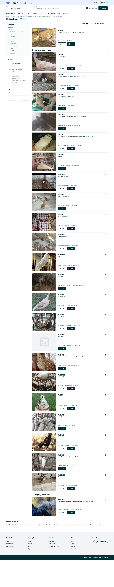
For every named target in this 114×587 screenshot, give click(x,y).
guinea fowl (66, 549)
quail (8, 549)
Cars (29, 13)
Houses (43, 13)
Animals (13, 38)
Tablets (58, 13)
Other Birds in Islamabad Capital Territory (27, 38)
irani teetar (73, 549)
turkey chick (41, 549)
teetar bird (48, 549)
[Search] (103, 8)
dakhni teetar (93, 549)
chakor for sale (57, 549)
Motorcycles (36, 13)
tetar (21, 549)
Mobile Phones (22, 13)
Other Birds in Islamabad (44, 38)
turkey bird (14, 549)
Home (7, 38)
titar (86, 549)
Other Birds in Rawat (57, 38)
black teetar (101, 549)
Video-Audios (51, 13)
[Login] (96, 2)
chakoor (81, 549)
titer (8, 553)
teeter (26, 549)
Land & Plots (65, 13)
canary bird (32, 549)
